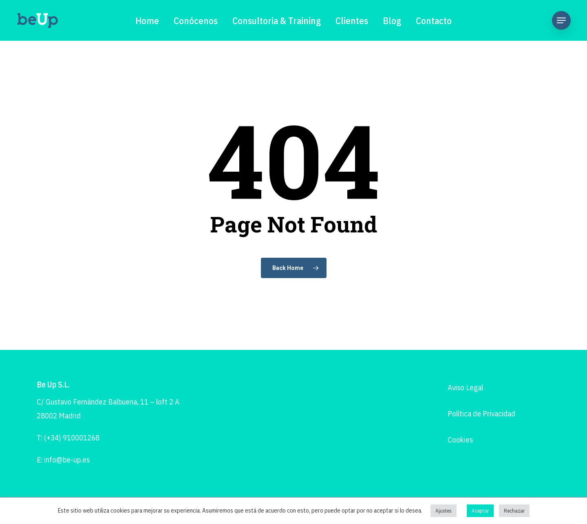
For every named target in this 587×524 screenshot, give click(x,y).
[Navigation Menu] (561, 20)
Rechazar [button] (514, 510)
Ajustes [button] (443, 510)
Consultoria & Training (276, 20)
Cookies (460, 439)
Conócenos (196, 20)
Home (147, 20)
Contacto (434, 20)
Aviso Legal (465, 387)
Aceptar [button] (480, 510)
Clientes (351, 20)
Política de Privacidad (481, 413)
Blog (392, 20)
